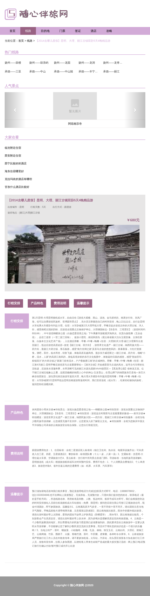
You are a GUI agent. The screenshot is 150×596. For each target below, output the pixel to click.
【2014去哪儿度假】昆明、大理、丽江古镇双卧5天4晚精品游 (73, 40)
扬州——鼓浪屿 (38, 62)
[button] (15, 110)
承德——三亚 (13, 71)
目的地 (45, 30)
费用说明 (60, 303)
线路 (28, 30)
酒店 (93, 30)
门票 (62, 30)
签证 (78, 30)
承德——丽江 (111, 71)
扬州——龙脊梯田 (113, 62)
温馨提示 (83, 303)
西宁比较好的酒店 (16, 163)
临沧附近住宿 (13, 147)
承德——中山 (37, 71)
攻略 (109, 30)
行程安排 (14, 303)
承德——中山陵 (63, 71)
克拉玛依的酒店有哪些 (18, 179)
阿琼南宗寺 (75, 123)
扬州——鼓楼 (13, 62)
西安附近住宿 (13, 155)
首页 (12, 30)
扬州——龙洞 (87, 62)
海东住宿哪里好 (14, 171)
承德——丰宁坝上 (88, 71)
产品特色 (37, 303)
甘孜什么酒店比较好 (17, 186)
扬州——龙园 (62, 62)
